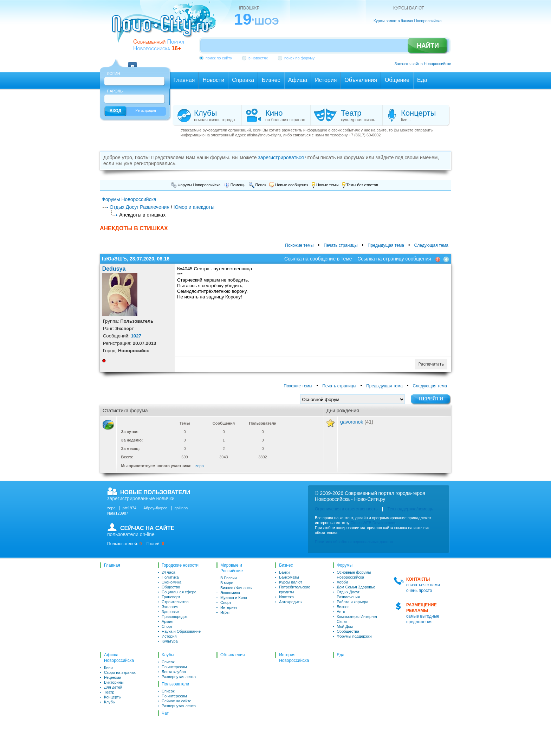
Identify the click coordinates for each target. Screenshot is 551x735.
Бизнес (286, 565)
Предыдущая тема (386, 245)
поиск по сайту (219, 58)
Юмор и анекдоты (194, 207)
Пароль (115, 91)
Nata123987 (117, 513)
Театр (109, 692)
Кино (108, 667)
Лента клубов (174, 672)
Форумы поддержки (354, 636)
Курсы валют (290, 582)
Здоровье (170, 612)
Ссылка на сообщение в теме (318, 259)
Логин (113, 73)
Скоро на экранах (120, 672)
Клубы (110, 702)
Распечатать (431, 364)
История (169, 636)
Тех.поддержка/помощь (410, 509)
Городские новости (180, 565)
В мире (226, 583)
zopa (199, 466)
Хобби (342, 582)
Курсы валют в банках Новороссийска (408, 21)
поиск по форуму (299, 58)
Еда (340, 654)
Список (168, 662)
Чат (165, 713)
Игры (224, 612)
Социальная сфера (179, 592)
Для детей (113, 687)
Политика (170, 577)
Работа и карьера (352, 602)
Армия (167, 621)
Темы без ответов (360, 185)
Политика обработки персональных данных (354, 542)
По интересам (174, 667)
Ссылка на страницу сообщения (394, 259)
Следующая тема (431, 245)
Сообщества (348, 631)
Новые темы (325, 185)
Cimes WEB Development (373, 523)
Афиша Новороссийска (119, 657)
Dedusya (114, 269)
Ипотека (286, 597)
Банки (284, 572)
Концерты (113, 697)
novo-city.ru (166, 27)
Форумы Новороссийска (196, 185)
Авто (341, 612)
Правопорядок (174, 616)
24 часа (168, 572)
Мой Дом (345, 626)
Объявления (232, 654)
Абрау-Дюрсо (155, 508)
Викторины (114, 682)
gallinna (181, 508)
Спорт (167, 626)
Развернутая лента (179, 677)
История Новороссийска (294, 657)
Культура (170, 641)
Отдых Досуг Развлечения (139, 207)
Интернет (228, 607)
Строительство (175, 602)
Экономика (171, 582)
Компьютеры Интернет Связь (357, 619)
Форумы (344, 565)
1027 (136, 336)
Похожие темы (299, 245)
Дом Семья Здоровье (356, 587)
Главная (112, 565)
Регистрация (145, 110)
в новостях (258, 58)
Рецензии (112, 677)
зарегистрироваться (281, 157)
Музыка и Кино (233, 597)
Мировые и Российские (231, 568)
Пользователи (175, 684)
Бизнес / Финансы (236, 588)
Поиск (257, 185)
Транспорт (171, 597)
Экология (170, 607)
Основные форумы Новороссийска (354, 574)
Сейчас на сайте (177, 701)
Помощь (235, 185)
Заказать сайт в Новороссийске (423, 64)
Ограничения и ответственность (346, 509)
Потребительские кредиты (294, 589)
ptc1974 (129, 508)
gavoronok (351, 422)
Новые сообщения (288, 185)
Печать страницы (340, 245)
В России (228, 578)
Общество (171, 587)
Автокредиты (290, 602)
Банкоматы (289, 577)
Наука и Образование (181, 631)
